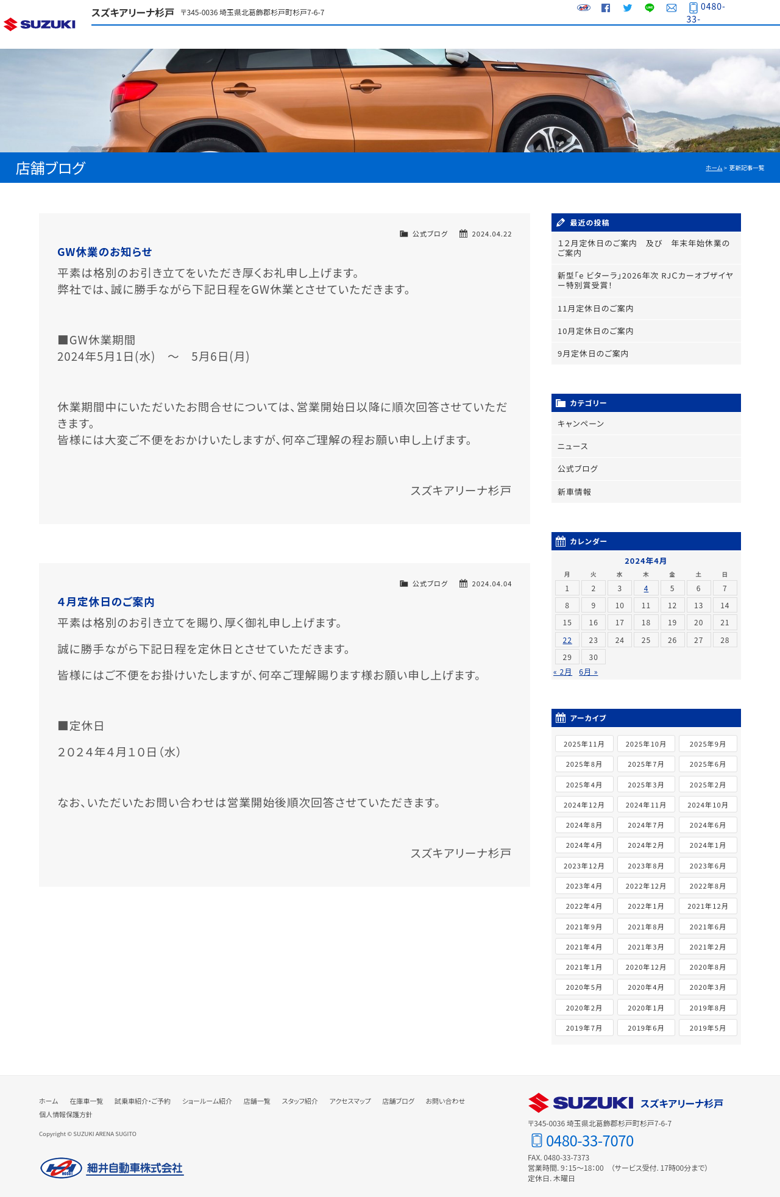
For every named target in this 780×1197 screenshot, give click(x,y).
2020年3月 (708, 979)
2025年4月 (584, 776)
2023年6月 (708, 857)
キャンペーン (579, 418)
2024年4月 (584, 837)
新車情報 (573, 484)
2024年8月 (584, 817)
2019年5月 (708, 1020)
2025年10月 (646, 736)
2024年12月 (584, 796)
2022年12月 (646, 878)
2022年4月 (584, 898)
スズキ (45, 24)
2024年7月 (646, 817)
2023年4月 (584, 878)
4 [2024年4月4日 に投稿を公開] (646, 580)
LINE (647, 12)
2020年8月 (708, 959)
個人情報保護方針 (66, 1106)
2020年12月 (646, 959)
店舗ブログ (737, 37)
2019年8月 (708, 999)
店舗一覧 (479, 37)
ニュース (572, 440)
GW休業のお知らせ (104, 251)
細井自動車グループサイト (581, 12)
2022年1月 (646, 898)
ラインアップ (134, 37)
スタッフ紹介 (565, 37)
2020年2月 (584, 999)
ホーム (714, 167)
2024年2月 (646, 837)
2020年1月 (646, 999)
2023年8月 (646, 857)
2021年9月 (584, 918)
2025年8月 (584, 756)
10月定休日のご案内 (593, 327)
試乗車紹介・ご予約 (307, 37)
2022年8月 (708, 878)
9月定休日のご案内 (591, 349)
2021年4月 (584, 938)
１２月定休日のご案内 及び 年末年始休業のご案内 (646, 247)
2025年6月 (708, 756)
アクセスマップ (650, 37)
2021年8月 (646, 918)
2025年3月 (646, 776)
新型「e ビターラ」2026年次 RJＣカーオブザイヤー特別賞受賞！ (644, 278)
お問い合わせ (668, 12)
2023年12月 (584, 857)
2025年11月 (584, 736)
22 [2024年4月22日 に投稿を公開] (567, 632)
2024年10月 (708, 796)
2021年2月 (708, 938)
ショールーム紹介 (392, 37)
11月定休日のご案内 (593, 305)
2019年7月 (584, 1020)
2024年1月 (708, 837)
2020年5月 (584, 979)
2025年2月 (708, 776)
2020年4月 (646, 979)
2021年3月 (646, 938)
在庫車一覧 (220, 37)
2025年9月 (708, 736)
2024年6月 (708, 817)
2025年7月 (646, 756)
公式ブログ (430, 233)
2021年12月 (708, 898)
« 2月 (562, 664)
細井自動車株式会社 (112, 1160)
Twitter (625, 12)
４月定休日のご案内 (106, 601)
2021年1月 (584, 959)
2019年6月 (646, 1020)
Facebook (603, 12)
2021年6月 (708, 918)
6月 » (588, 664)
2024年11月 (646, 796)
